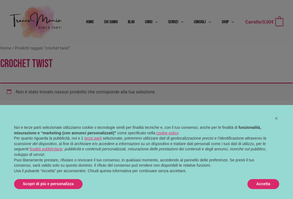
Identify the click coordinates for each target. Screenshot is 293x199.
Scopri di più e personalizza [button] (48, 184)
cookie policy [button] (167, 133)
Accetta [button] (263, 184)
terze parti (93, 138)
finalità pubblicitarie (46, 149)
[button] (276, 118)
